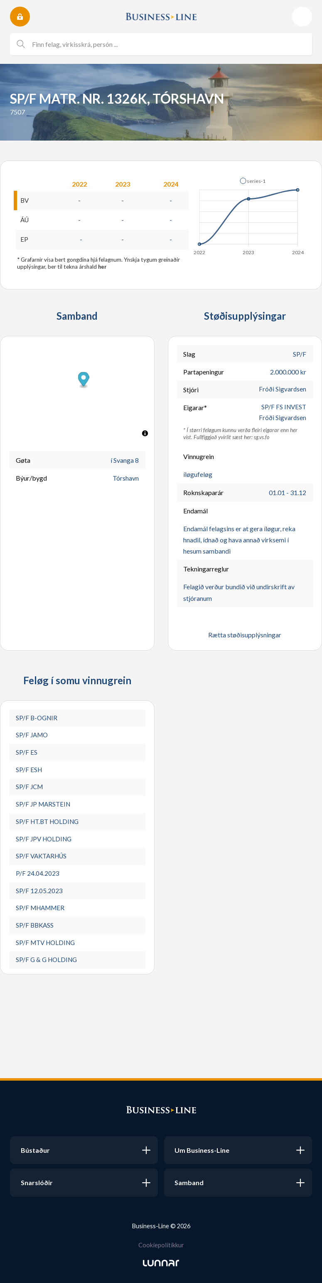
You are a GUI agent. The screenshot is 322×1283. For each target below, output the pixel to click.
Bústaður (35, 1150)
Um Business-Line (202, 1150)
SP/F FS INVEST (283, 409)
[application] (249, 214)
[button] (252, 180)
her (102, 268)
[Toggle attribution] (145, 435)
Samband (189, 1182)
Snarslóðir (37, 1182)
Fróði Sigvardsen (282, 391)
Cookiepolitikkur (161, 1244)
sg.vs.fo (262, 439)
